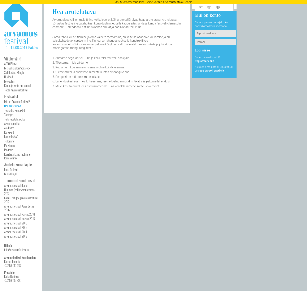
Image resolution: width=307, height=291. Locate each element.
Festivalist (11, 96)
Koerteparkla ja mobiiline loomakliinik (17, 156)
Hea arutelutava (12, 106)
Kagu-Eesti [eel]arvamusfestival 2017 (21, 200)
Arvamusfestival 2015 (15, 227)
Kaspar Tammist (12, 261)
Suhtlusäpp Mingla (14, 72)
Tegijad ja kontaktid (14, 110)
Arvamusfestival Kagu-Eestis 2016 (19, 208)
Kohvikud (9, 132)
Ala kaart (9, 128)
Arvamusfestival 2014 (15, 231)
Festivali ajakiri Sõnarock (17, 68)
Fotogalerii (9, 81)
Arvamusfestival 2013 (15, 236)
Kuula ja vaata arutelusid (17, 85)
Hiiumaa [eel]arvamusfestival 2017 (19, 191)
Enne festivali (11, 169)
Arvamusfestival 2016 (15, 223)
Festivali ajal (10, 174)
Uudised (8, 76)
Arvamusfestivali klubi (15, 185)
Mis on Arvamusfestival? (17, 101)
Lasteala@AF (11, 136)
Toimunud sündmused (19, 180)
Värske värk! (12, 58)
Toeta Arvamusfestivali (16, 90)
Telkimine (9, 141)
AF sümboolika (12, 123)
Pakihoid (8, 149)
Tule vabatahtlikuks (14, 119)
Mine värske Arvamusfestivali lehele (169, 2)
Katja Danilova (11, 276)
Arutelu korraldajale (18, 164)
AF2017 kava (10, 63)
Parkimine (9, 145)
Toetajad (8, 114)
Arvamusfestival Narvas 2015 (19, 218)
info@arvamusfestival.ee (17, 249)
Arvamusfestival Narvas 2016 (19, 214)
